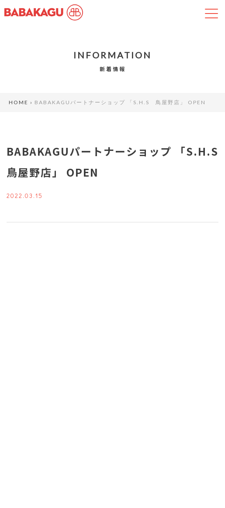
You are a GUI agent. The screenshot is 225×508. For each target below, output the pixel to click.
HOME (18, 102)
